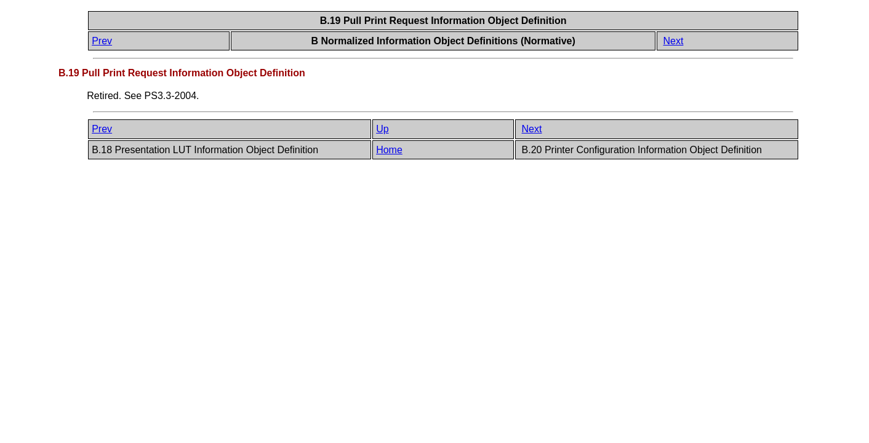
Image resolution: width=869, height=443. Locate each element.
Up (382, 129)
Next (673, 41)
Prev (102, 41)
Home (389, 150)
